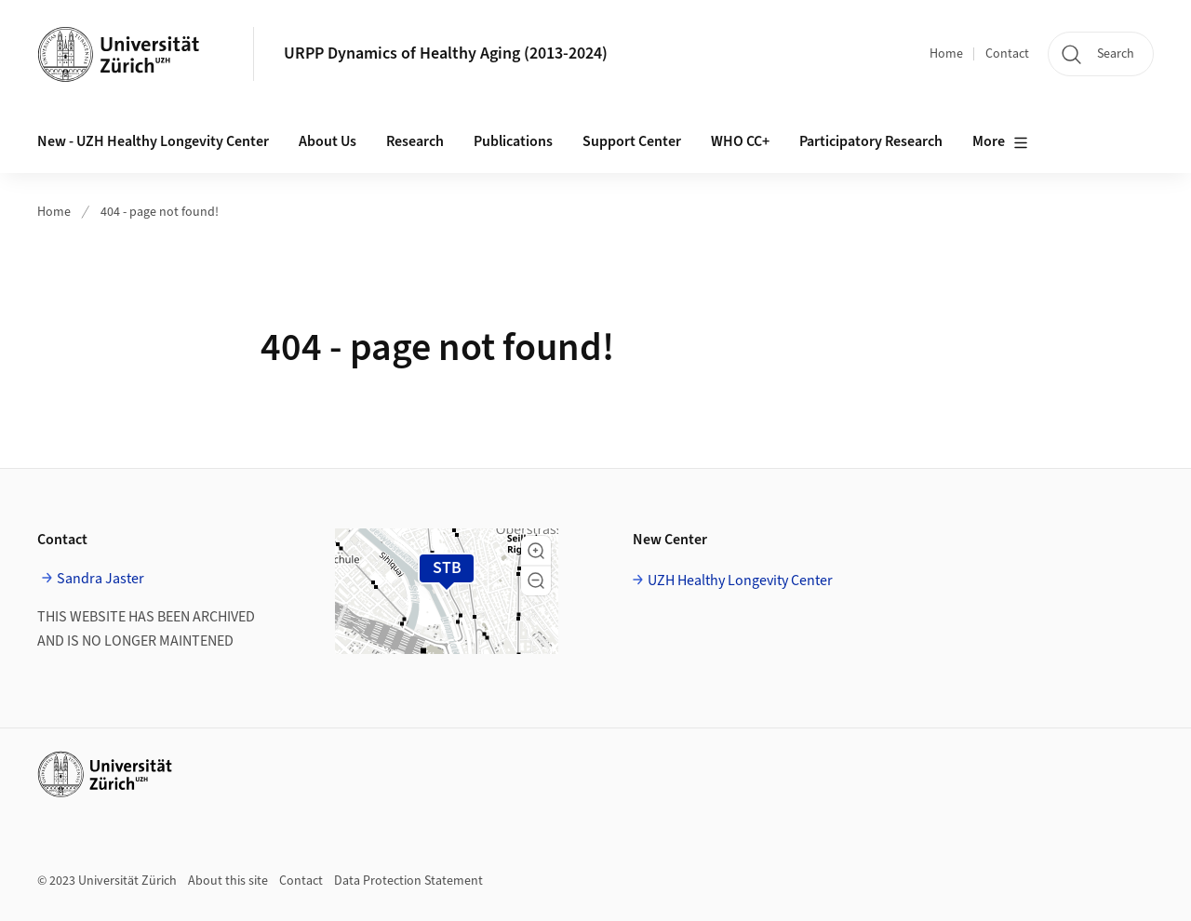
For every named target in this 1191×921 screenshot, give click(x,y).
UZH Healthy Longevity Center (740, 580)
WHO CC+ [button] (740, 141)
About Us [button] (327, 141)
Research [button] (415, 141)
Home (946, 54)
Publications (513, 141)
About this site (228, 881)
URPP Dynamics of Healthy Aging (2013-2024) (446, 53)
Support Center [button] (631, 141)
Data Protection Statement (408, 881)
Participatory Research (871, 141)
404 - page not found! (159, 212)
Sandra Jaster (100, 578)
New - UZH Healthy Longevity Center (153, 141)
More (1000, 142)
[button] (536, 551)
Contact (1007, 54)
